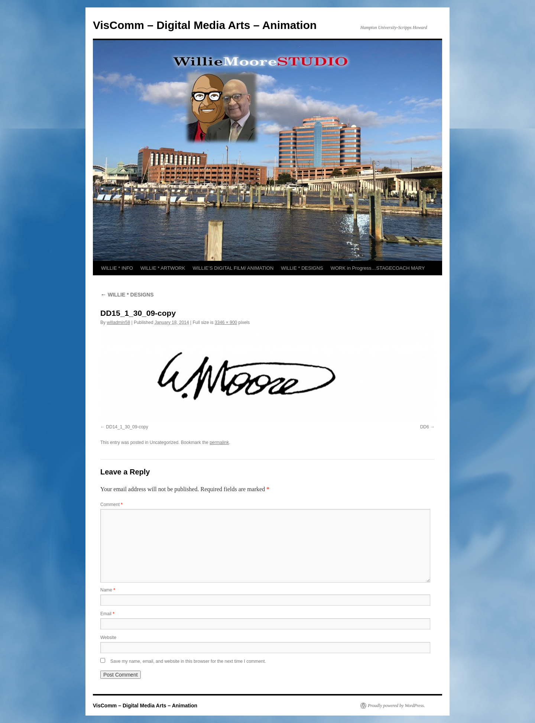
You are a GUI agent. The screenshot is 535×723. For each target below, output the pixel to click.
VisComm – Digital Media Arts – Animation (205, 25)
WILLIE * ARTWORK (162, 268)
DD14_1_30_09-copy (127, 426)
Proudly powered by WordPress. (396, 705)
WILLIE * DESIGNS (302, 268)
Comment (111, 504)
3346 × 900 (226, 322)
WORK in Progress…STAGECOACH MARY (378, 268)
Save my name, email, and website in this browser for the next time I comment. (188, 661)
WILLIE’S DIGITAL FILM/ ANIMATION (232, 268)
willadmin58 (118, 322)
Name (107, 590)
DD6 (424, 426)
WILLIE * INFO (117, 268)
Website (108, 637)
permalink (219, 442)
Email (107, 613)
